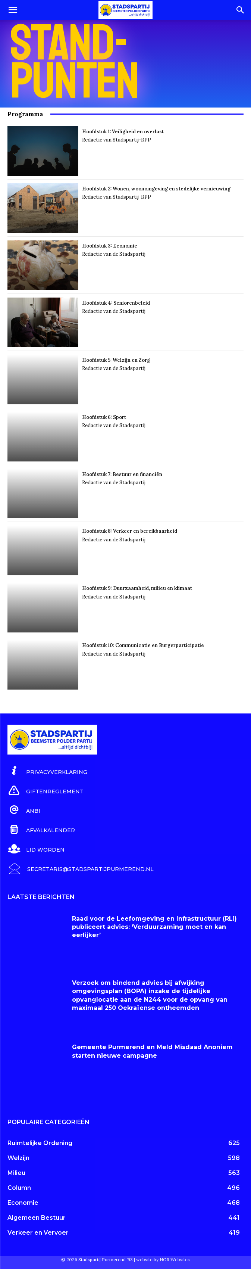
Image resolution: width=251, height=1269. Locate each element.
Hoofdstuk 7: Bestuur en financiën (122, 474)
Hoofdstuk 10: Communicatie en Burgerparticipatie (143, 645)
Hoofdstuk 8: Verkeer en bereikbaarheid (129, 531)
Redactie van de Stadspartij (113, 254)
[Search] (240, 10)
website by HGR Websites (163, 1259)
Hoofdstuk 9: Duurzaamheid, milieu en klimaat (137, 588)
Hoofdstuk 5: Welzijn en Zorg (116, 360)
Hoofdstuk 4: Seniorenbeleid (116, 303)
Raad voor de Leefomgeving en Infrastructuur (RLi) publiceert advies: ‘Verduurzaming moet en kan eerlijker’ (154, 927)
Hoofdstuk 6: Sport (104, 417)
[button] (13, 10)
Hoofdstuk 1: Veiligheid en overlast (123, 131)
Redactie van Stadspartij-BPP (116, 140)
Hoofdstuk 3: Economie (110, 246)
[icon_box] (47, 771)
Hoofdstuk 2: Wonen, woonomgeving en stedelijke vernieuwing (156, 189)
